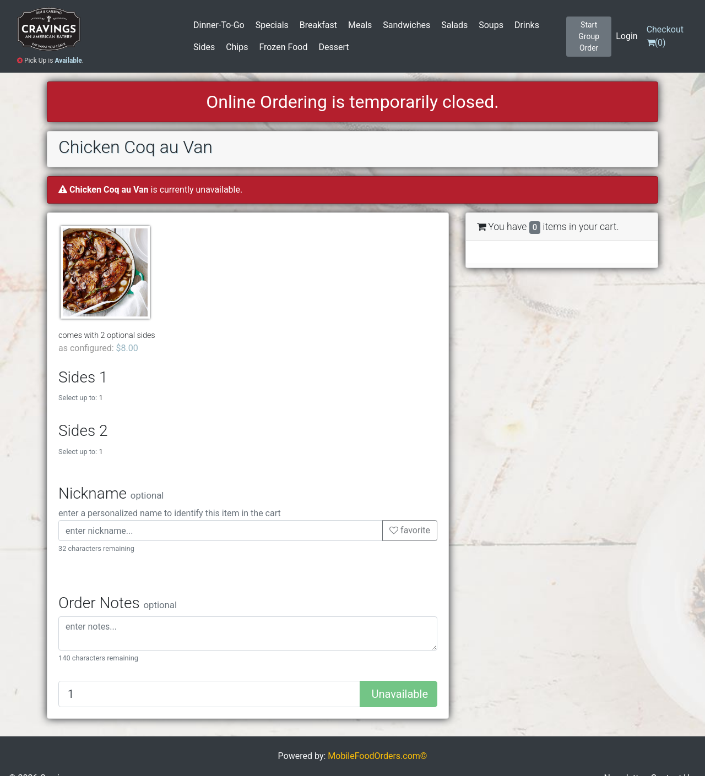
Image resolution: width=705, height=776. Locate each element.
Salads (454, 25)
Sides (204, 47)
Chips (237, 47)
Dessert (333, 47)
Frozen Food (283, 47)
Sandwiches (406, 25)
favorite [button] (409, 530)
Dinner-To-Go (219, 25)
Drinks (526, 25)
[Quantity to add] (209, 694)
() (665, 36)
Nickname (111, 493)
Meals (360, 25)
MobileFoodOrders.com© (377, 756)
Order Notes (117, 603)
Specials (272, 25)
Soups (491, 25)
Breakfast (318, 25)
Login (626, 36)
